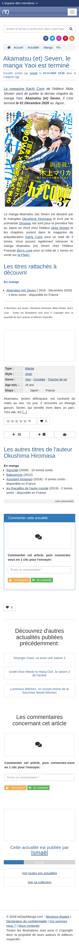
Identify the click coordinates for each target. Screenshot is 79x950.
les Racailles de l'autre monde (27, 488)
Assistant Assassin (19, 479)
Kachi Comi (34, 237)
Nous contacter (29, 925)
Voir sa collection (39, 882)
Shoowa (25, 223)
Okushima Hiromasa (37, 219)
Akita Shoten (60, 228)
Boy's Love (25, 250)
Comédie (39, 379)
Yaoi (28, 379)
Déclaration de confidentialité (26, 921)
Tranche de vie (57, 379)
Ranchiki (12, 470)
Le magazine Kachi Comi (24, 89)
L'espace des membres (20, 3)
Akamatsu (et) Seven (21, 290)
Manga (29, 368)
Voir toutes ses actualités (39, 873)
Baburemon (14, 474)
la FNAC (24, 255)
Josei (28, 374)
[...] (25, 412)
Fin (17, 77)
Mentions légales (58, 916)
